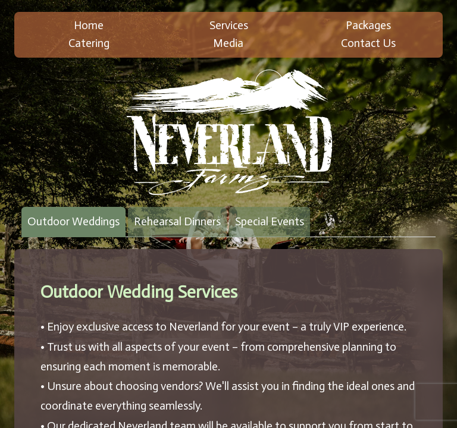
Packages (368, 25)
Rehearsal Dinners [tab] (177, 221)
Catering (88, 43)
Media (228, 43)
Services (228, 25)
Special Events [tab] (269, 221)
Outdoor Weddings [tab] (73, 221)
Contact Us (368, 43)
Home (89, 25)
